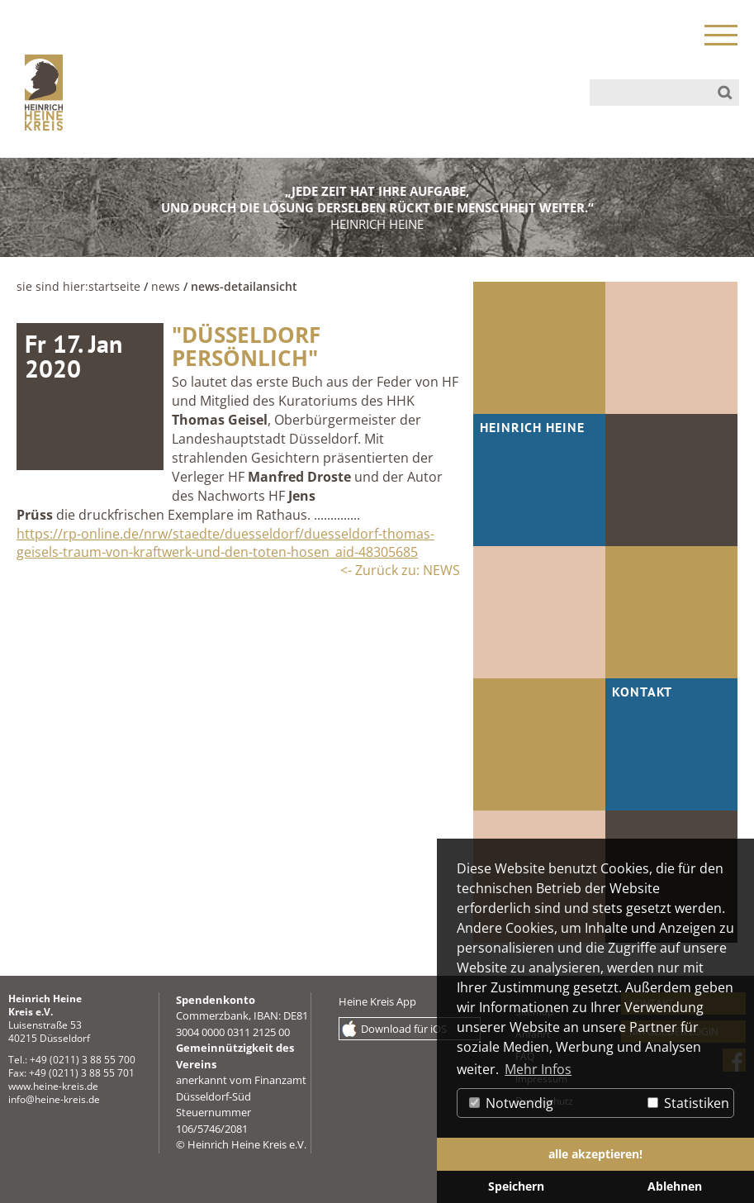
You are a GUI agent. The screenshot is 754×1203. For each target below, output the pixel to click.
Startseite (114, 286)
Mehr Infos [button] (538, 1069)
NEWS (165, 286)
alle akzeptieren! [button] (595, 1154)
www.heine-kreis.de (53, 1086)
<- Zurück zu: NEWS (400, 570)
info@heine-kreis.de (54, 1099)
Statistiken (688, 1103)
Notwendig (511, 1103)
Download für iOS (404, 1028)
